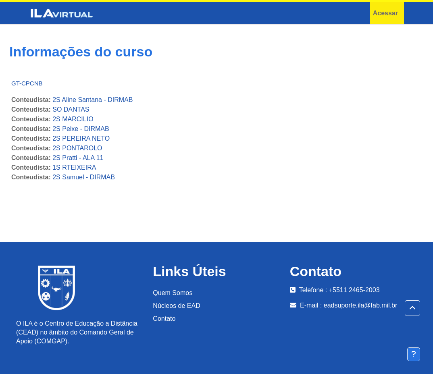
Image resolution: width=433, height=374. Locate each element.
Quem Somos (172, 292)
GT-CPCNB (27, 83)
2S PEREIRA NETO (81, 138)
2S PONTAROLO (77, 148)
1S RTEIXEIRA (74, 167)
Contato (164, 318)
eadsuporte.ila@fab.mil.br (361, 305)
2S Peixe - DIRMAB (80, 128)
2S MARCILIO (72, 119)
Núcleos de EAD (176, 305)
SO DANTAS (70, 109)
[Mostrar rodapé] (413, 354)
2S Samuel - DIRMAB (83, 177)
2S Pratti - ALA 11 (77, 157)
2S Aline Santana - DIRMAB (92, 99)
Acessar (385, 13)
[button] (412, 308)
